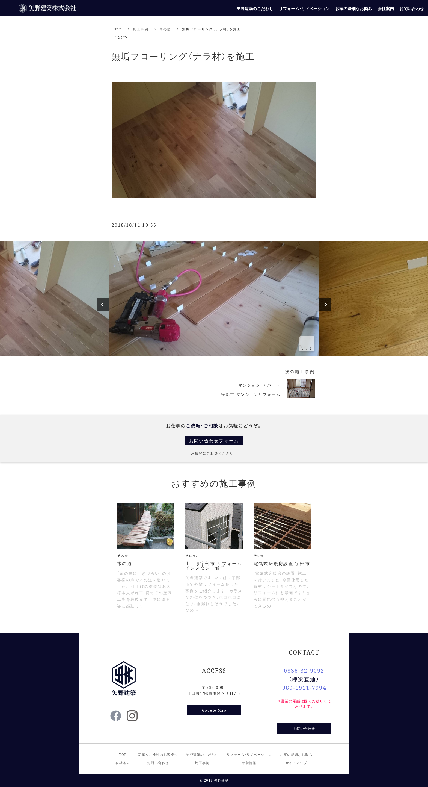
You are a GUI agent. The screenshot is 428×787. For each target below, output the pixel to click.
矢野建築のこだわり (202, 754)
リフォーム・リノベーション (249, 754)
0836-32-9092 (304, 670)
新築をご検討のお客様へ (158, 754)
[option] (214, 298)
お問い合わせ (304, 728)
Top (118, 28)
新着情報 (249, 762)
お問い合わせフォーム (214, 440)
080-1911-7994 (304, 687)
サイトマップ (296, 762)
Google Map (214, 710)
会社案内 (122, 762)
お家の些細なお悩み (296, 754)
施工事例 (140, 28)
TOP (123, 754)
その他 (165, 28)
